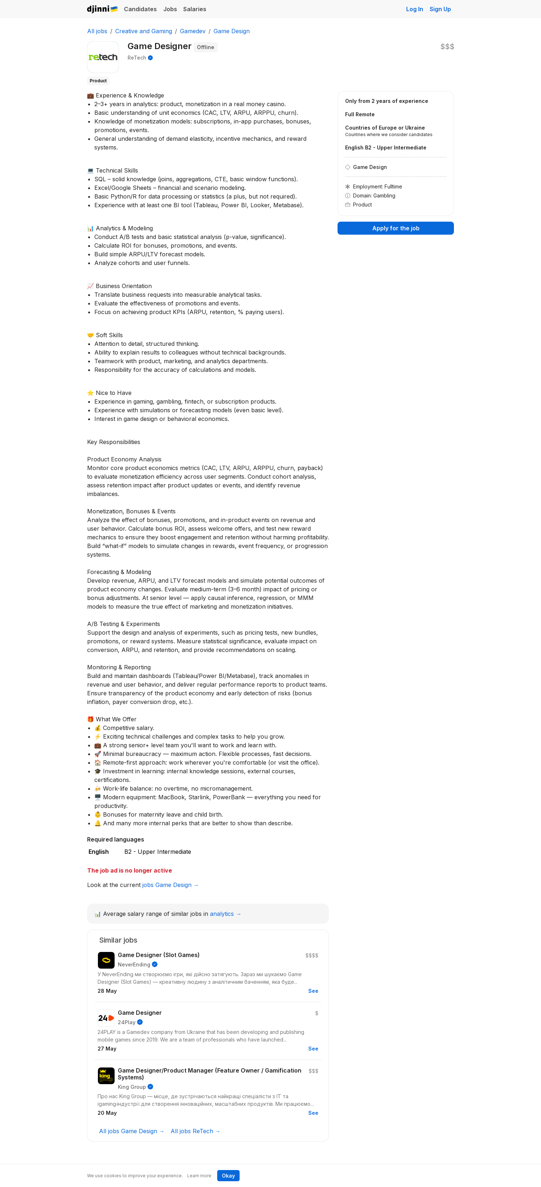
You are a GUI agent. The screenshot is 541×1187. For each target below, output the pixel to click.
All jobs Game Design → (132, 1131)
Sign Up (440, 9)
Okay (228, 1176)
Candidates (140, 9)
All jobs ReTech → (196, 1131)
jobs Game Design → (170, 884)
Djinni (102, 9)
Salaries (194, 9)
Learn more (199, 1175)
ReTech (137, 58)
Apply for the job (396, 228)
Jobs (170, 9)
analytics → (225, 913)
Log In (414, 9)
